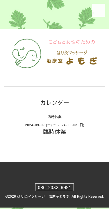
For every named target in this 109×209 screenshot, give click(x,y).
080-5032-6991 (54, 187)
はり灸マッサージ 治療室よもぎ (43, 196)
